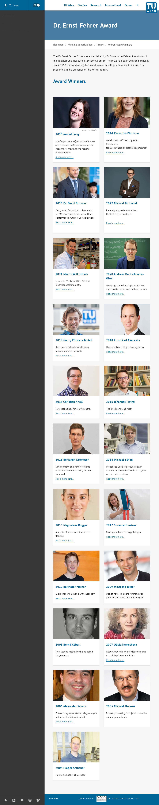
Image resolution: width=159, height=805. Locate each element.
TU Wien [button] (69, 5)
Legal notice (86, 798)
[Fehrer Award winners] (22, 31)
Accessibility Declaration (117, 798)
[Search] (137, 5)
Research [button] (96, 5)
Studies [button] (82, 5)
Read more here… (115, 152)
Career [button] (128, 5)
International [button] (113, 5)
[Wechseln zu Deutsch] (36, 5)
